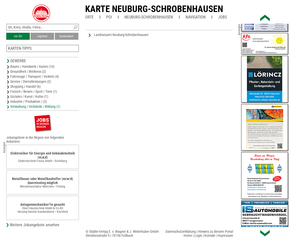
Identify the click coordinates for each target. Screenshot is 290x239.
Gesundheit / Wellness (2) (28, 72)
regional (42, 36)
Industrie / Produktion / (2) (28, 102)
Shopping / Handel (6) (25, 86)
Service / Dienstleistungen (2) (30, 82)
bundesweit (67, 36)
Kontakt (209, 236)
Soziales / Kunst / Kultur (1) (29, 96)
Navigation (196, 17)
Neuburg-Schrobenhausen (148, 17)
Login (198, 236)
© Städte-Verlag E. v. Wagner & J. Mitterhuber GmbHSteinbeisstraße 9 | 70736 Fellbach (122, 234)
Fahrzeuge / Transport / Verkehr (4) (34, 76)
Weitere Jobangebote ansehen (34, 224)
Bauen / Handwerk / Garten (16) (32, 66)
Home (188, 236)
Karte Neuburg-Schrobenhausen (154, 9)
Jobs (222, 17)
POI (109, 17)
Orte (89, 17)
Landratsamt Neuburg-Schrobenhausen (121, 35)
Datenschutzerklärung (181, 232)
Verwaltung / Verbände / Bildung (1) (35, 106)
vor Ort (18, 36)
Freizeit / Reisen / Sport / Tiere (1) (33, 92)
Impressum (225, 236)
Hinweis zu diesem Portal (215, 232)
